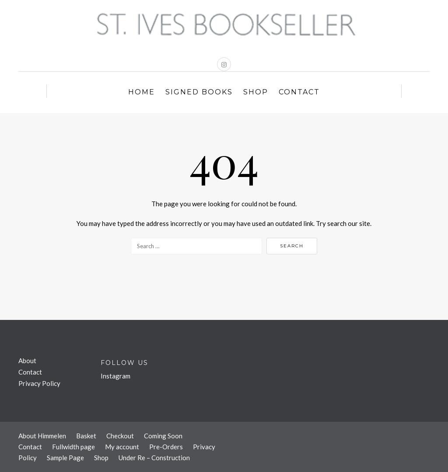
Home (141, 92)
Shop (255, 92)
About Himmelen (42, 436)
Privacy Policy (39, 383)
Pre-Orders (166, 447)
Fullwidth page (73, 447)
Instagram (115, 376)
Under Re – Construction (154, 458)
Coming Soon (163, 436)
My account (122, 447)
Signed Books (199, 92)
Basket (86, 436)
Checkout (120, 436)
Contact (299, 92)
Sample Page (65, 458)
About (27, 360)
